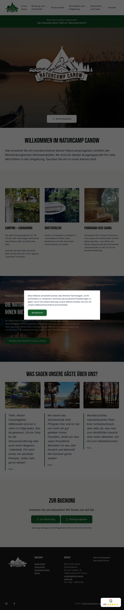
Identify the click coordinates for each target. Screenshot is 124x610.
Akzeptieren (37, 313)
